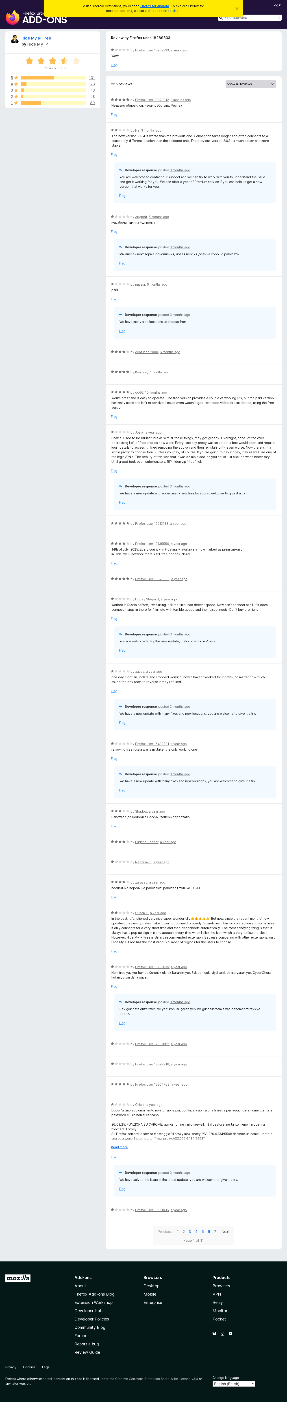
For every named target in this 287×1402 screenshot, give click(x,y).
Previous (165, 1231)
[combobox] (250, 18)
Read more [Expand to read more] (119, 1147)
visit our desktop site (161, 11)
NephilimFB (143, 862)
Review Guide (87, 1352)
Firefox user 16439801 (152, 744)
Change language (226, 1378)
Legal (46, 1367)
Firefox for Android (154, 6)
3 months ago (181, 100)
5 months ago (159, 217)
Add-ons (83, 1277)
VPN (217, 1294)
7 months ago (159, 372)
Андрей (141, 217)
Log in (277, 5)
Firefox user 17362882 (152, 1044)
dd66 (139, 392)
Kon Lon (141, 372)
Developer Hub (88, 1310)
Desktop (151, 1285)
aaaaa (139, 671)
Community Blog (89, 1327)
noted (47, 1379)
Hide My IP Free (36, 38)
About (80, 1285)
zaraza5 (141, 882)
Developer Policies (91, 1319)
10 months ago (156, 392)
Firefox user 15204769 (152, 1084)
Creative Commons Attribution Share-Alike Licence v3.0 (156, 1379)
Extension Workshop (93, 1302)
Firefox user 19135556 (152, 544)
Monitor (220, 1310)
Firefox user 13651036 (152, 1210)
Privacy (10, 1367)
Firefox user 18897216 (152, 1064)
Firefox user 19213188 (151, 523)
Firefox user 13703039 (152, 967)
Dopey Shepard (147, 599)
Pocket (219, 1319)
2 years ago (179, 50)
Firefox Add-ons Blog (94, 1294)
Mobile (150, 1294)
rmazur (140, 284)
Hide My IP (37, 44)
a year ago (154, 432)
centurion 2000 (146, 352)
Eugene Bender (146, 842)
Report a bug (86, 1344)
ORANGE (141, 913)
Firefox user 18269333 (152, 50)
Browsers (221, 1285)
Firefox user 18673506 (152, 579)
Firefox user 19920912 (152, 100)
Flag (114, 65)
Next (226, 1231)
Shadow (141, 811)
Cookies (29, 1367)
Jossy (139, 432)
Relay (218, 1302)
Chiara (140, 1105)
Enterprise (153, 1302)
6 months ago (157, 284)
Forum (80, 1335)
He (137, 130)
